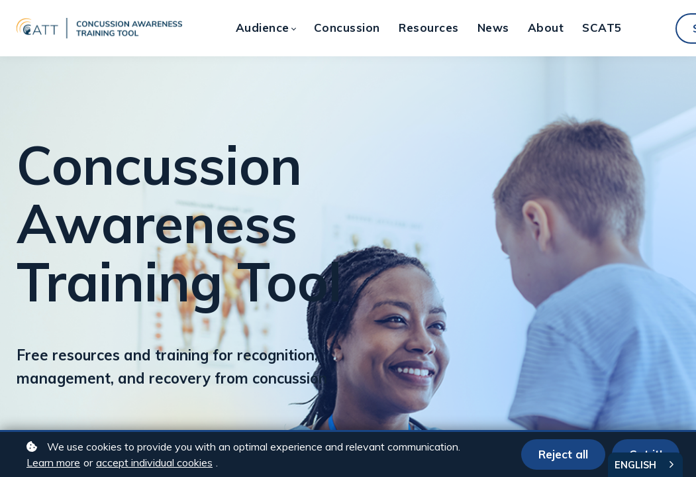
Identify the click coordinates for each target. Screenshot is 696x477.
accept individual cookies (154, 462)
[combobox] (645, 464)
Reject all (563, 454)
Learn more (53, 462)
